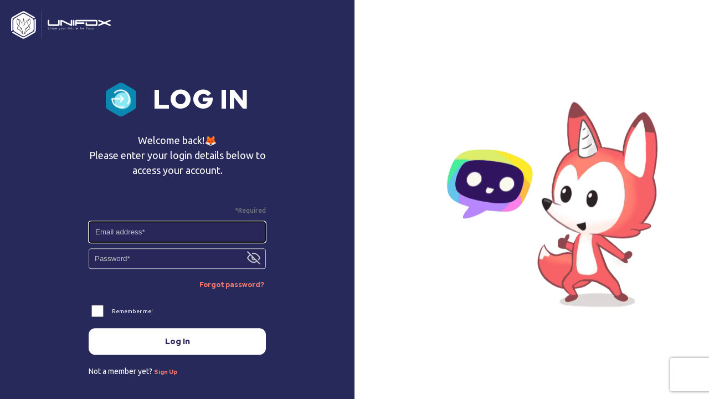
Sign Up (165, 372)
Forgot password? (231, 285)
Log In (177, 341)
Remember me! (132, 311)
